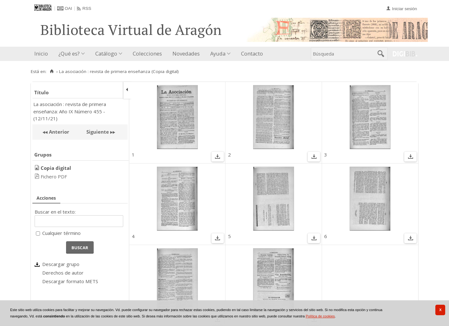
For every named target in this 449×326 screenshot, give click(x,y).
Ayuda (217, 53)
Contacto (252, 53)
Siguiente (97, 132)
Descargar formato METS (70, 281)
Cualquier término (61, 233)
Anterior (58, 132)
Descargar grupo (60, 264)
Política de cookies (320, 316)
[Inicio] (51, 71)
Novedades (186, 53)
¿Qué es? (69, 53)
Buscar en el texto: (55, 212)
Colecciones (147, 53)
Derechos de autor (63, 272)
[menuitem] (42, 54)
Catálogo (106, 53)
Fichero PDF (54, 176)
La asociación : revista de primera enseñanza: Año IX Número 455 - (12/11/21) (69, 111)
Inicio (41, 53)
